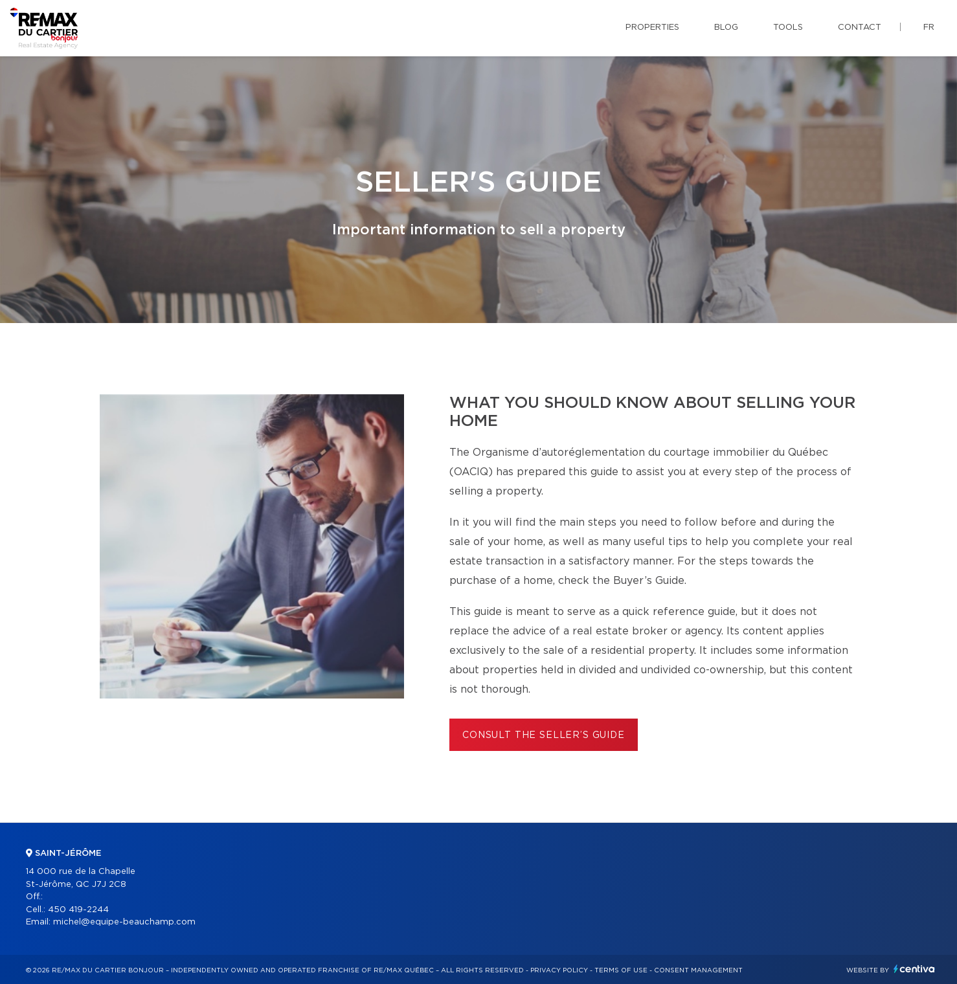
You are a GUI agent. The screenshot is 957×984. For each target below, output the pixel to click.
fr (928, 27)
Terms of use (620, 970)
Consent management (698, 970)
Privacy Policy (559, 970)
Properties (652, 27)
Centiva (914, 969)
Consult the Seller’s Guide (543, 735)
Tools (788, 27)
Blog (726, 27)
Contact (859, 27)
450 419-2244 (78, 910)
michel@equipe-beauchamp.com (124, 922)
